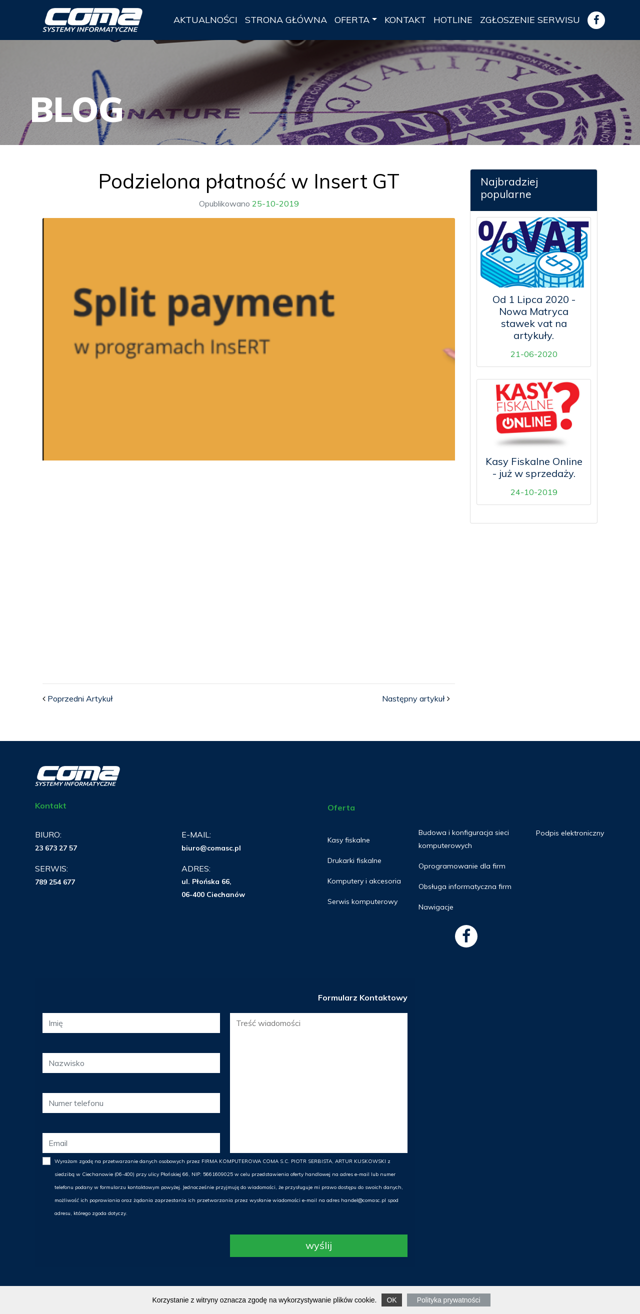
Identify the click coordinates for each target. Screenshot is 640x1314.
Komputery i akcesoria (364, 881)
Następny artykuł (413, 699)
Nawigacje (436, 907)
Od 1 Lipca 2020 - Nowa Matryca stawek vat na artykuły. (534, 317)
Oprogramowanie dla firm (462, 866)
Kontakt (405, 20)
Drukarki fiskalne (355, 860)
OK (391, 1300)
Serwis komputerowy (363, 901)
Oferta (352, 20)
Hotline (453, 20)
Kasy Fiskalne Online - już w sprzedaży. (534, 467)
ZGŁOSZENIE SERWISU (530, 20)
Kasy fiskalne (349, 840)
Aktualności (206, 20)
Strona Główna (286, 20)
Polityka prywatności (448, 1300)
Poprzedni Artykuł (80, 699)
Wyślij (319, 1245)
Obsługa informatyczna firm (465, 886)
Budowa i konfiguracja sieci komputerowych (463, 839)
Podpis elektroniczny (570, 833)
